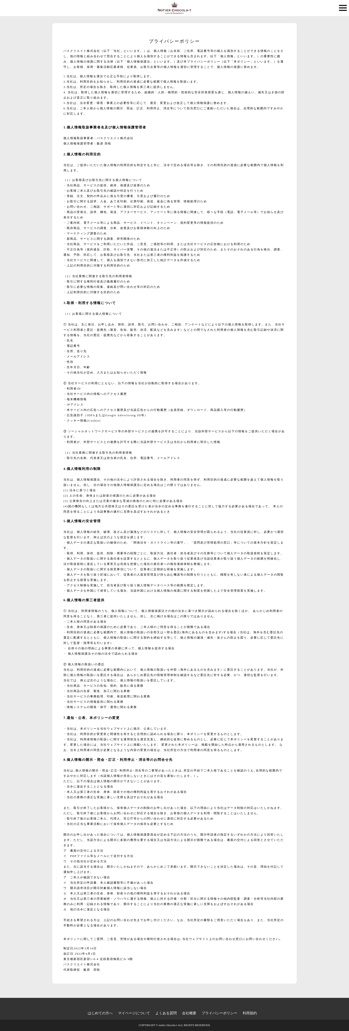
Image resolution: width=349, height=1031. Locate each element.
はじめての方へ (100, 1013)
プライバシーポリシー (219, 1013)
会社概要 (189, 1013)
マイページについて (134, 1013)
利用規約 (250, 1013)
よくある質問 (166, 1013)
